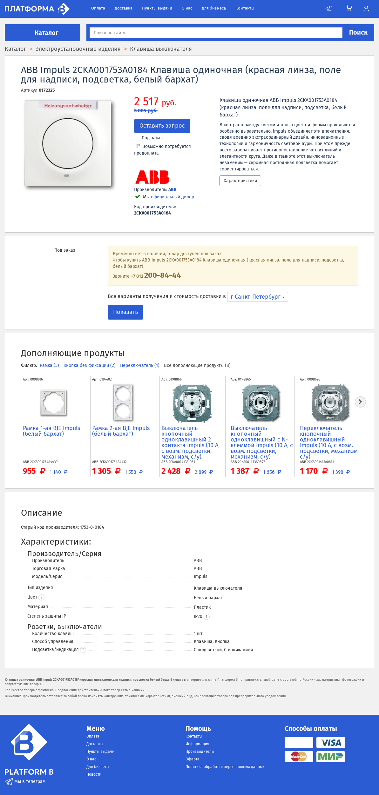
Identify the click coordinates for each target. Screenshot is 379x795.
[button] (207, 617)
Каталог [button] (42, 32)
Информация (197, 744)
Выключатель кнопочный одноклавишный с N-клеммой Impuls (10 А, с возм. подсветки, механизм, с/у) (262, 442)
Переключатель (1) (140, 365)
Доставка (123, 8)
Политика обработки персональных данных (225, 767)
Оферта (193, 759)
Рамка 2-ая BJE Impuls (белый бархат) (121, 431)
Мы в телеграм (25, 781)
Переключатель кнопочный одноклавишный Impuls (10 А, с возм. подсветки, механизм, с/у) (329, 442)
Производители (200, 751)
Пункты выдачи (157, 8)
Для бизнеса (214, 8)
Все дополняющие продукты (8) (197, 365)
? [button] (41, 598)
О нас (187, 8)
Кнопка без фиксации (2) (90, 365)
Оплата (98, 8)
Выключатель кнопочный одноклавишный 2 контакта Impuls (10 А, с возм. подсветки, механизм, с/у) (190, 442)
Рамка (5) (50, 365)
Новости (93, 774)
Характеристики (240, 180)
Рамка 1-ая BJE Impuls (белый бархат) (51, 431)
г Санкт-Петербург (258, 296)
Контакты (244, 8)
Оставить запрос (162, 125)
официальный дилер (172, 197)
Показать (125, 311)
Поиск (358, 32)
